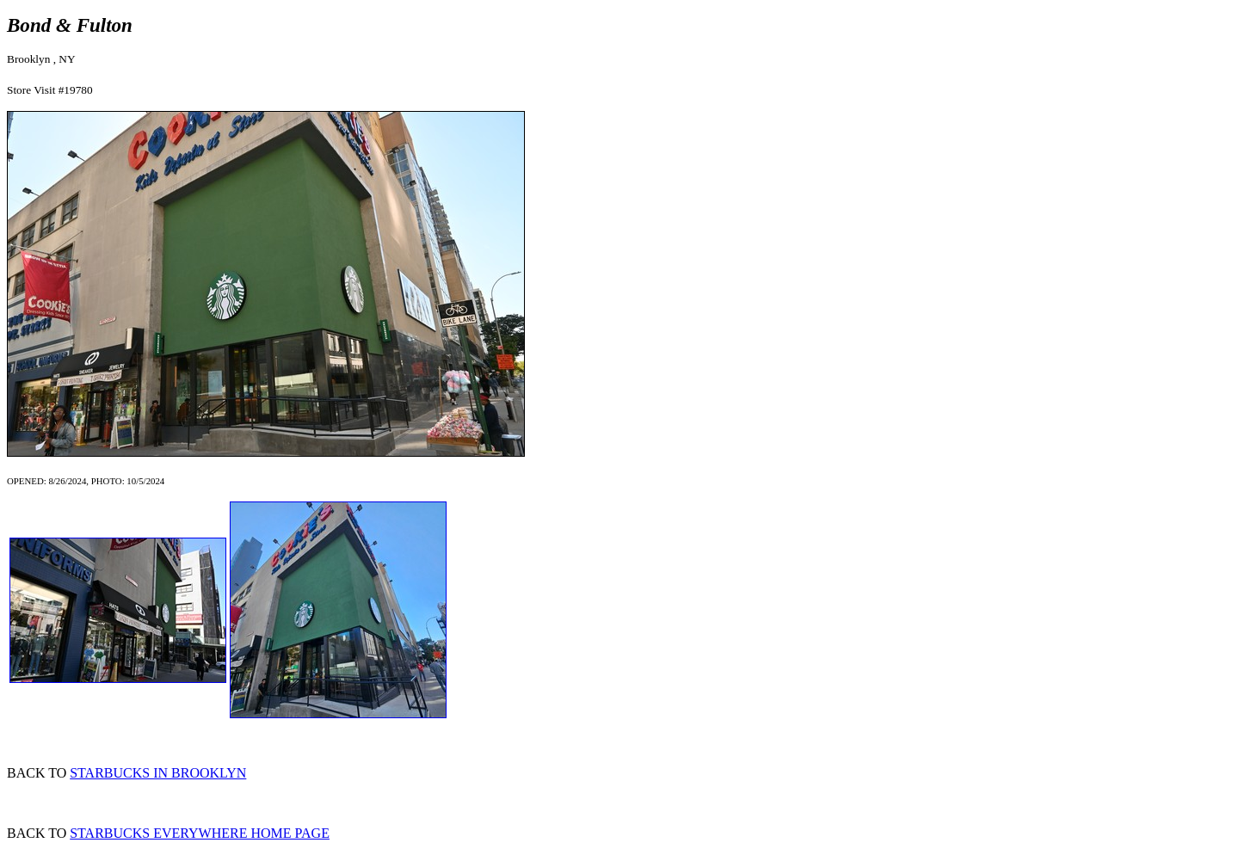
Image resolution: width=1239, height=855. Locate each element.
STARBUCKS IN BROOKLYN (158, 773)
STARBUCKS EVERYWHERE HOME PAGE (200, 833)
